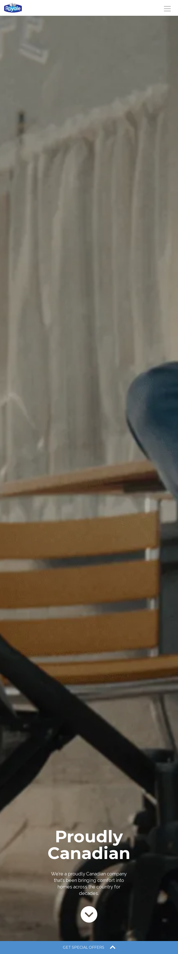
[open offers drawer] (89, 947)
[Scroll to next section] (89, 914)
